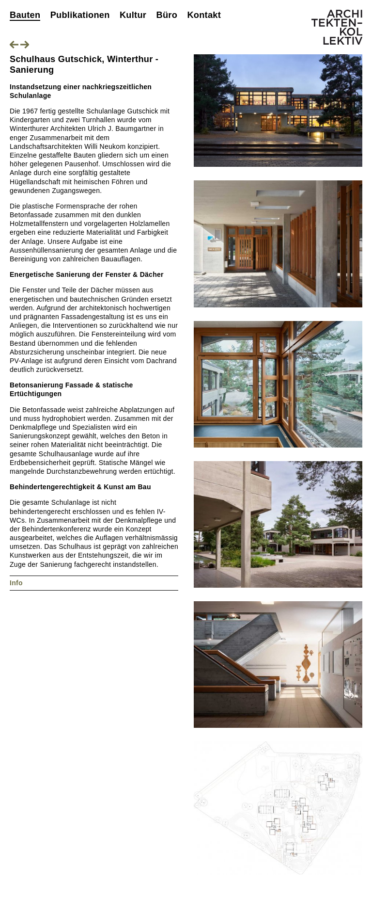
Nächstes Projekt (24, 44)
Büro (166, 15)
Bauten (25, 15)
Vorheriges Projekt (14, 44)
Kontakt (204, 15)
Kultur (133, 15)
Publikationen (80, 15)
